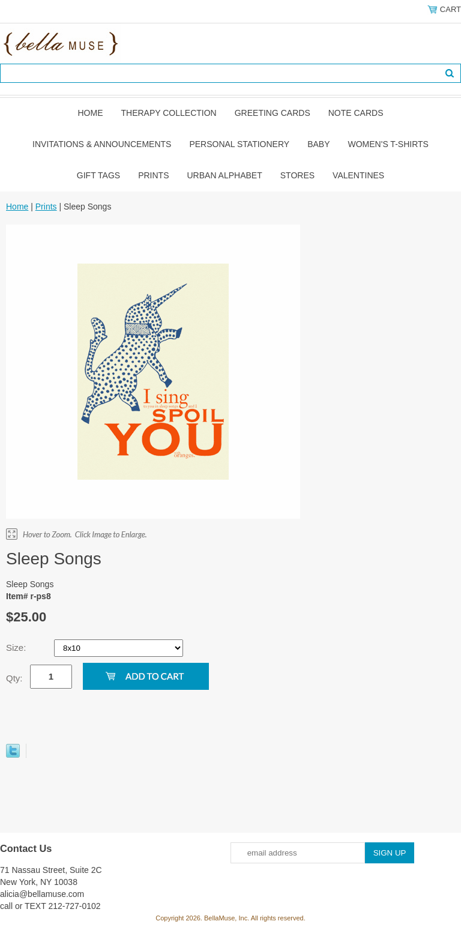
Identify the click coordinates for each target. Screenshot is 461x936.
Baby (318, 144)
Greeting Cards (272, 113)
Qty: (14, 678)
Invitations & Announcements (101, 144)
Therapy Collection (168, 113)
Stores (297, 175)
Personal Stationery (239, 144)
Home (90, 113)
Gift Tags (98, 175)
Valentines (358, 175)
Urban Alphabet (224, 175)
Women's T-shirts (388, 144)
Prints (153, 175)
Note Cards (356, 113)
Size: (17, 647)
